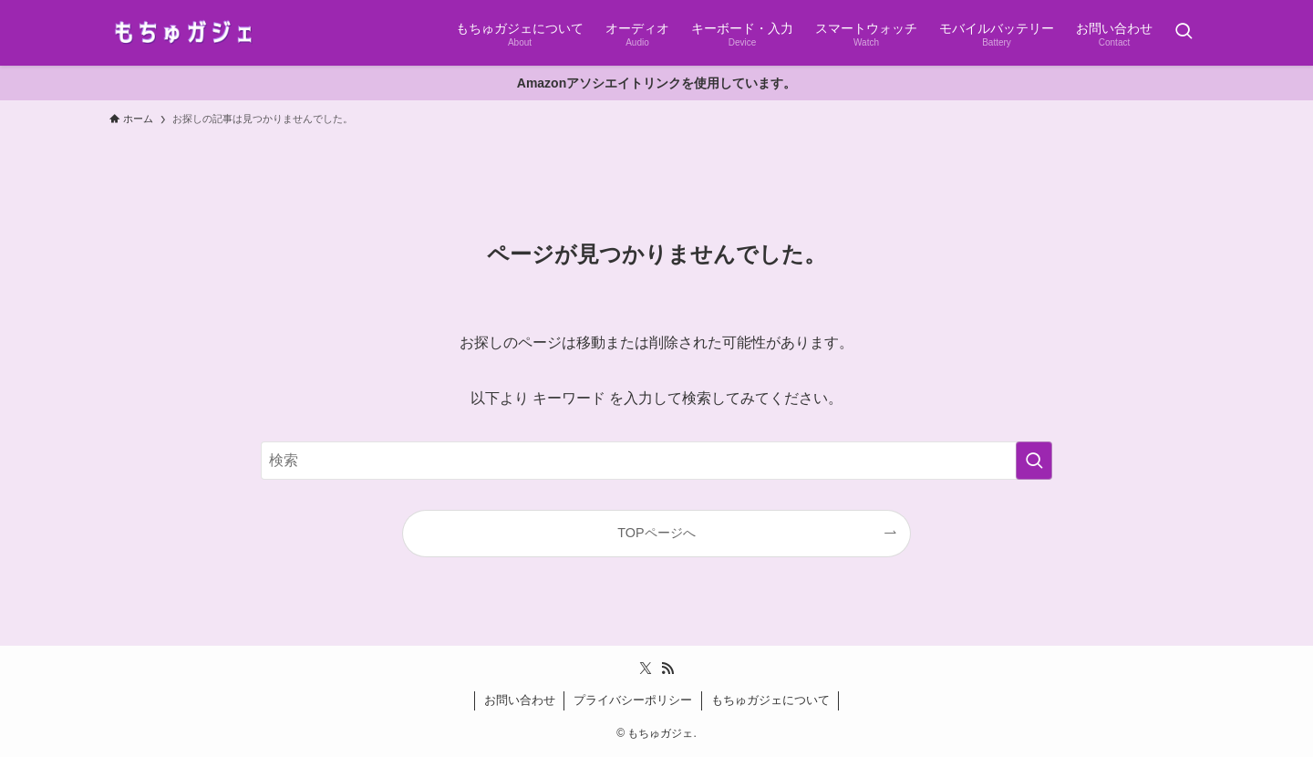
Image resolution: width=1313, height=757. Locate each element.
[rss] (667, 668)
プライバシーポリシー (633, 700)
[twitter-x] (645, 668)
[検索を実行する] (1034, 460)
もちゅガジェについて (770, 700)
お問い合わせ (519, 700)
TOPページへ (656, 532)
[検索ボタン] (1183, 33)
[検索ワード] (656, 460)
